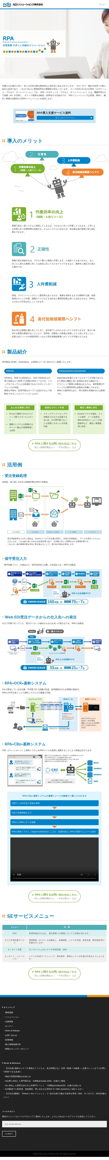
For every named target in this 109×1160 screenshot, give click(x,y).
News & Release (12, 1030)
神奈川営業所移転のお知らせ (18, 1076)
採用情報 (9, 1040)
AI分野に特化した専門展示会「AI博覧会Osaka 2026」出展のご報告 (35, 1081)
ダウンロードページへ (65, 118)
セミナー (9, 1026)
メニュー (102, 4)
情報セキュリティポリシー (17, 1049)
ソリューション (12, 1017)
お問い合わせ (11, 1035)
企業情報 (9, 1021)
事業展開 (9, 1012)
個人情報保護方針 (13, 1044)
